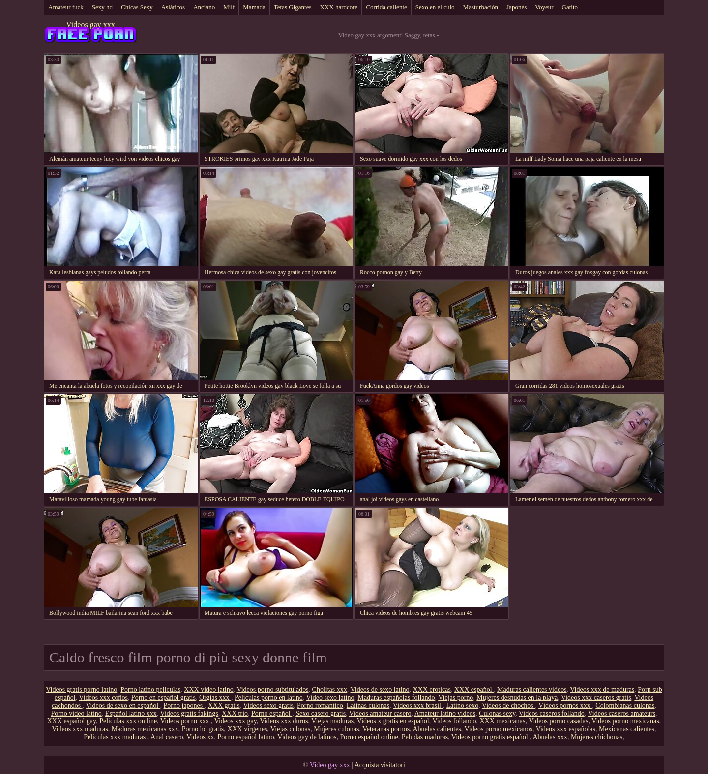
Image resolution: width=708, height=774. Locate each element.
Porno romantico (320, 705)
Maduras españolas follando (396, 697)
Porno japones (184, 705)
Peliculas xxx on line (128, 721)
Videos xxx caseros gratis (596, 697)
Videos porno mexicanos (498, 729)
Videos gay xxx (90, 24)
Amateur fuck (66, 7)
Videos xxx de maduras (602, 689)
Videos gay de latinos (306, 737)
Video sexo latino (330, 697)
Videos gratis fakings (189, 713)
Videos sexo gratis (268, 705)
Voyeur (544, 7)
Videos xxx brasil (417, 705)
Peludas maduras (425, 737)
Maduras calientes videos (532, 689)
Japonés (516, 7)
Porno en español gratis (163, 697)
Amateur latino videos (444, 713)
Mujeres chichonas (596, 737)
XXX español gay (71, 721)
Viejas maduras (332, 721)
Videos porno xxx (185, 721)
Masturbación (480, 7)
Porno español (271, 713)
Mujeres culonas (336, 729)
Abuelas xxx (550, 737)
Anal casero (166, 737)
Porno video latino (76, 713)
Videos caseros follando (552, 713)
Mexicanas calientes (626, 729)
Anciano (204, 7)
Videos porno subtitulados (272, 689)
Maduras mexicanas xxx (145, 729)
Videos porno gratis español (490, 737)
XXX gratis (224, 705)
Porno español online (369, 737)
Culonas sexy (497, 713)
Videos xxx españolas (565, 729)
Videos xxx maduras (80, 729)
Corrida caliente (386, 7)
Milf (229, 7)
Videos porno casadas (558, 721)
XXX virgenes (247, 729)
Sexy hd (102, 7)
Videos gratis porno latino (81, 689)
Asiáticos (173, 7)
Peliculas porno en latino (269, 697)
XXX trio (235, 713)
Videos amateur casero (380, 713)
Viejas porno (455, 697)
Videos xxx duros (284, 721)
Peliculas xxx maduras (115, 737)
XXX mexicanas (503, 721)
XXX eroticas (432, 689)
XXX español (474, 689)
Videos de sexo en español (123, 705)
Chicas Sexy (137, 7)
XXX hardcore (339, 7)
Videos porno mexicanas (625, 721)
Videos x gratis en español (393, 721)
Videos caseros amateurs (622, 713)
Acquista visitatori (379, 765)
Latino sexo (462, 705)
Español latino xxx (131, 713)
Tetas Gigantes (293, 7)
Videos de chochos (508, 705)
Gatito (570, 7)
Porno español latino (246, 737)
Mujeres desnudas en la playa (517, 697)
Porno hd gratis (203, 729)
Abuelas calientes (437, 729)
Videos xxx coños (103, 697)
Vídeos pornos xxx (565, 705)
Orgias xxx (215, 697)
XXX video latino (208, 689)
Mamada (254, 7)
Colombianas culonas (624, 705)
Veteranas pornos (386, 729)
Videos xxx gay (235, 721)
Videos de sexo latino (380, 689)
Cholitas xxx (329, 689)
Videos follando (454, 721)
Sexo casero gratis (320, 713)
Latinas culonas (368, 705)
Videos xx (200, 737)
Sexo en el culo (435, 7)
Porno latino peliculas (150, 689)
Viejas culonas (290, 729)
